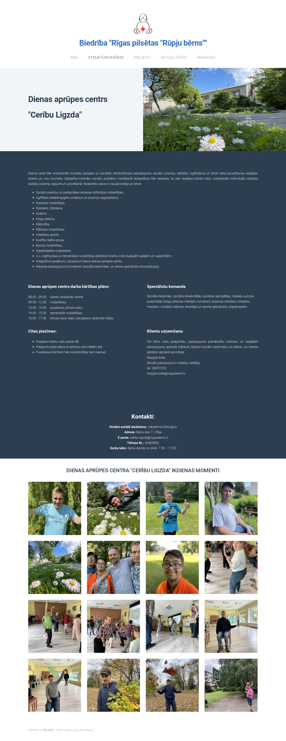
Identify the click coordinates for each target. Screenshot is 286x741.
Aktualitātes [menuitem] (174, 58)
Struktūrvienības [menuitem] (106, 58)
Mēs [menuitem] (74, 58)
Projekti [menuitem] (142, 58)
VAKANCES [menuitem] (205, 58)
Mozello (48, 730)
